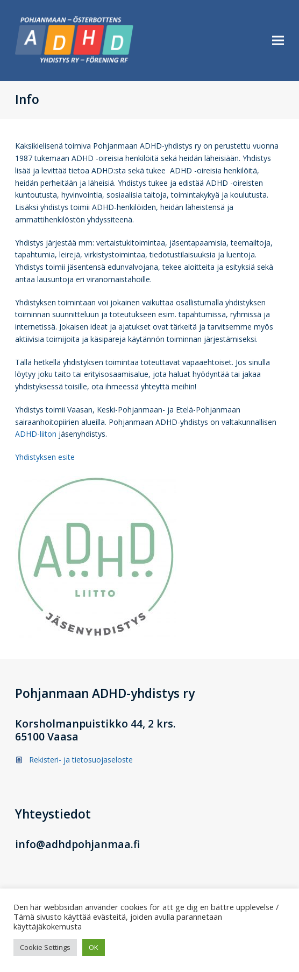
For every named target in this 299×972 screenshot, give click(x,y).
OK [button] (93, 947)
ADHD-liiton (35, 434)
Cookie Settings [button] (45, 947)
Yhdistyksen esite (45, 457)
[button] (278, 40)
